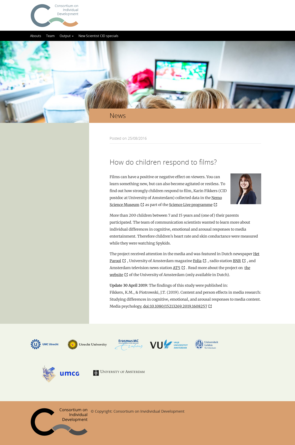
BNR (237, 260)
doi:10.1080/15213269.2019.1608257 (175, 306)
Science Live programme (190, 204)
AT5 (176, 267)
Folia (197, 260)
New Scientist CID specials (98, 36)
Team (50, 36)
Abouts (35, 36)
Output (67, 36)
